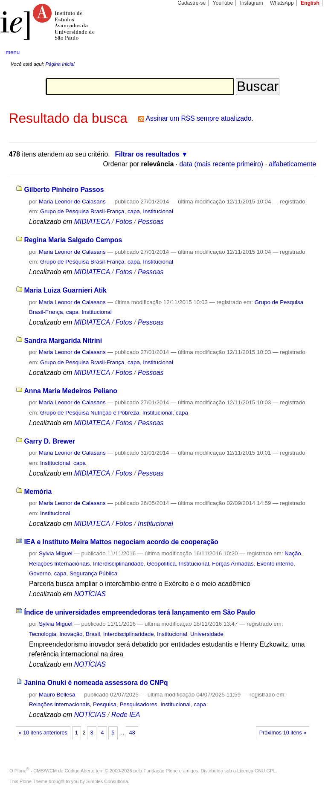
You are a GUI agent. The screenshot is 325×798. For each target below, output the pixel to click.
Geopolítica (161, 563)
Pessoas (150, 221)
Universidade (206, 634)
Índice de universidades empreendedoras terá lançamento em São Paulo (139, 612)
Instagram (251, 3)
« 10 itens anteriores (43, 733)
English (310, 3)
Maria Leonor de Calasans (72, 201)
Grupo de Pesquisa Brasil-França (82, 211)
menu (13, 52)
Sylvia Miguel (56, 553)
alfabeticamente (292, 164)
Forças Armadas (232, 563)
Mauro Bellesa (57, 694)
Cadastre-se (191, 3)
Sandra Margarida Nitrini (63, 340)
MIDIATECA (92, 221)
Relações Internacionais (59, 563)
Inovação (70, 634)
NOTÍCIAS (90, 594)
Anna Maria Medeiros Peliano (70, 391)
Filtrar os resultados (147, 154)
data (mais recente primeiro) (222, 164)
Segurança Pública (93, 573)
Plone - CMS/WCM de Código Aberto (55, 770)
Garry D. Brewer (49, 441)
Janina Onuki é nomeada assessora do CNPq (96, 682)
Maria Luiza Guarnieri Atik (65, 290)
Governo (40, 573)
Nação (292, 553)
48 (132, 733)
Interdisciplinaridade (118, 563)
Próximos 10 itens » (282, 733)
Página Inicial (59, 64)
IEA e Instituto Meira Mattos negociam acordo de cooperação (121, 542)
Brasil (93, 634)
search (302, 52)
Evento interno (275, 563)
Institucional (158, 211)
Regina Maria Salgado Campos (73, 240)
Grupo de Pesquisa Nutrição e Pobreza (89, 412)
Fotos (124, 221)
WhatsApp (282, 3)
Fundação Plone (161, 770)
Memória (38, 491)
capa (134, 211)
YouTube (223, 3)
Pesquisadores (138, 704)
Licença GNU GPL (256, 770)
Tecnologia (42, 634)
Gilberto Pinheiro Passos (64, 189)
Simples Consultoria (107, 781)
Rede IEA (125, 714)
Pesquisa (104, 704)
